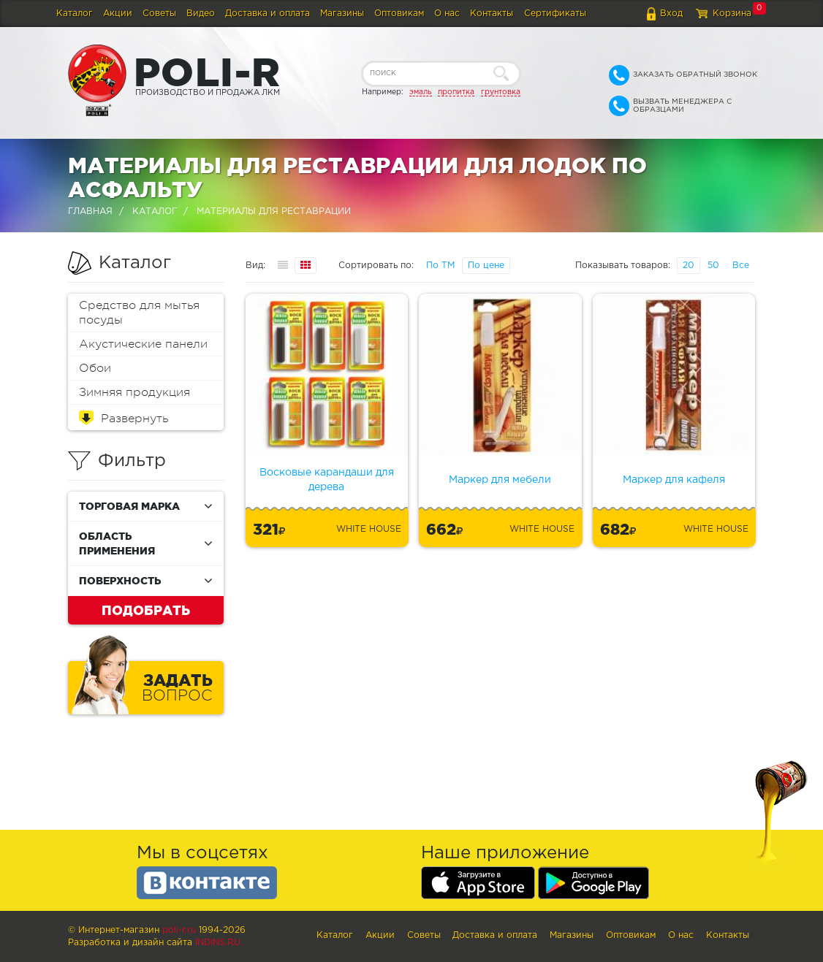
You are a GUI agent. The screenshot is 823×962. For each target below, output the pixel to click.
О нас (447, 13)
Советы (159, 13)
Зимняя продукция (134, 392)
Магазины (342, 13)
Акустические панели (143, 344)
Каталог (74, 13)
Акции (117, 13)
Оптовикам (399, 13)
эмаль (420, 92)
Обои (95, 368)
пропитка (456, 92)
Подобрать (146, 610)
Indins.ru (217, 943)
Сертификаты (555, 13)
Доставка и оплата (267, 13)
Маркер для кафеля (674, 480)
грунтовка (500, 92)
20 (688, 266)
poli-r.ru (179, 930)
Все (740, 266)
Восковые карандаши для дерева (326, 480)
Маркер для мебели (500, 480)
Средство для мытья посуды (139, 313)
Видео (200, 13)
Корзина (732, 13)
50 (713, 266)
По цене (486, 266)
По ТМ (440, 266)
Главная (90, 211)
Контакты (491, 13)
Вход (671, 13)
